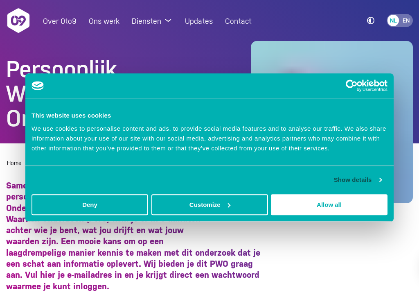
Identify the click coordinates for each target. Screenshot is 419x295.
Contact (238, 21)
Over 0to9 (60, 21)
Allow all (329, 204)
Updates (199, 21)
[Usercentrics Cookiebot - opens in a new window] (351, 85)
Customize (209, 204)
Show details (353, 179)
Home (14, 163)
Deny (89, 204)
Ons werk (104, 21)
